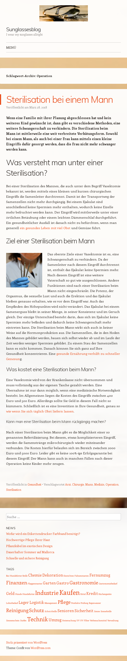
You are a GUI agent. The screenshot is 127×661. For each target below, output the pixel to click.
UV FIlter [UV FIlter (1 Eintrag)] (84, 620)
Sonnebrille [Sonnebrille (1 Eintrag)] (106, 611)
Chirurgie (78, 484)
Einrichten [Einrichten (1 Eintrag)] (69, 575)
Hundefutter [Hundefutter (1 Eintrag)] (29, 594)
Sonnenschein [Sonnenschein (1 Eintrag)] (12, 620)
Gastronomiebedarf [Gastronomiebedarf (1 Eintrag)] (108, 583)
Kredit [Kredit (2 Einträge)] (92, 593)
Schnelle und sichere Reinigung (27, 558)
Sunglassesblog (23, 29)
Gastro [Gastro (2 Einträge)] (62, 582)
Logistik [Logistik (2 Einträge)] (37, 602)
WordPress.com (40, 648)
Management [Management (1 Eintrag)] (51, 602)
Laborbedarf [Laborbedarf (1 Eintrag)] (12, 602)
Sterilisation (13, 489)
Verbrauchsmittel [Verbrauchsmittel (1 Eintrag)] (98, 620)
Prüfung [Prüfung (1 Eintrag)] (84, 602)
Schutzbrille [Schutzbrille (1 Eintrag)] (51, 611)
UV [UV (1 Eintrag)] (78, 620)
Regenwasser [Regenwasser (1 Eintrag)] (95, 602)
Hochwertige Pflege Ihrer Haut (28, 540)
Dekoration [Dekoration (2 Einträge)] (52, 575)
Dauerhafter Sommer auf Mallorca (30, 552)
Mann (89, 484)
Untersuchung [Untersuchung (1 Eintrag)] (69, 620)
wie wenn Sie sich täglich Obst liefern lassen (40, 411)
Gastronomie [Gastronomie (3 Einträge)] (84, 582)
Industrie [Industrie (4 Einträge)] (47, 592)
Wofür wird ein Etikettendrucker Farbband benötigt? (43, 534)
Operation (112, 484)
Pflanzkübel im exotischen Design (29, 546)
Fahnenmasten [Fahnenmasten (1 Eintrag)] (82, 575)
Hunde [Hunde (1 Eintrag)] (18, 594)
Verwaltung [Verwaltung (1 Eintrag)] (112, 620)
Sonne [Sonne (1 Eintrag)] (97, 611)
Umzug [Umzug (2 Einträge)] (55, 619)
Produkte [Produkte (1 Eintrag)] (75, 602)
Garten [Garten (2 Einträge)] (49, 582)
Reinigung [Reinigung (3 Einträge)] (17, 610)
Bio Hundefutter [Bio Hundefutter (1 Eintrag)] (14, 575)
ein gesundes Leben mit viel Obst (45, 228)
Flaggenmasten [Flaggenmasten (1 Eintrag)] (35, 583)
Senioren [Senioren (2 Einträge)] (65, 610)
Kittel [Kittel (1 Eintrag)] (83, 594)
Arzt (68, 484)
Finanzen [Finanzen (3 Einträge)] (16, 582)
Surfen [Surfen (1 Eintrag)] (23, 620)
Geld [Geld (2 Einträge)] (10, 593)
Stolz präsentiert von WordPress (26, 642)
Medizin (99, 484)
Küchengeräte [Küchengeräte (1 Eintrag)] (105, 594)
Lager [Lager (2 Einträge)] (24, 602)
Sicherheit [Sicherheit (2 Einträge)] (84, 610)
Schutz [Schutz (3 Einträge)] (36, 610)
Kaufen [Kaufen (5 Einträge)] (69, 592)
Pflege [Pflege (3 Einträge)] (64, 602)
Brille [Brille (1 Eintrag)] (25, 575)
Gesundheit (34, 484)
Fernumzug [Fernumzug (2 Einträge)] (99, 575)
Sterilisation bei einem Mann (59, 99)
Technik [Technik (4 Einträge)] (37, 619)
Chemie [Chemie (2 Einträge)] (35, 575)
